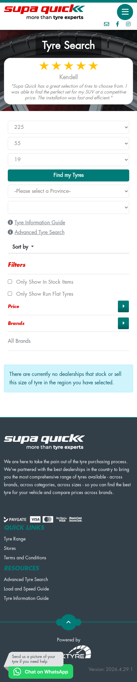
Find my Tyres (68, 175)
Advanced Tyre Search (26, 579)
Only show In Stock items (40, 282)
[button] (68, 306)
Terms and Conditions (25, 557)
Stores (10, 548)
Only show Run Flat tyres (40, 294)
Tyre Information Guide (26, 598)
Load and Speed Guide (26, 589)
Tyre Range (15, 539)
